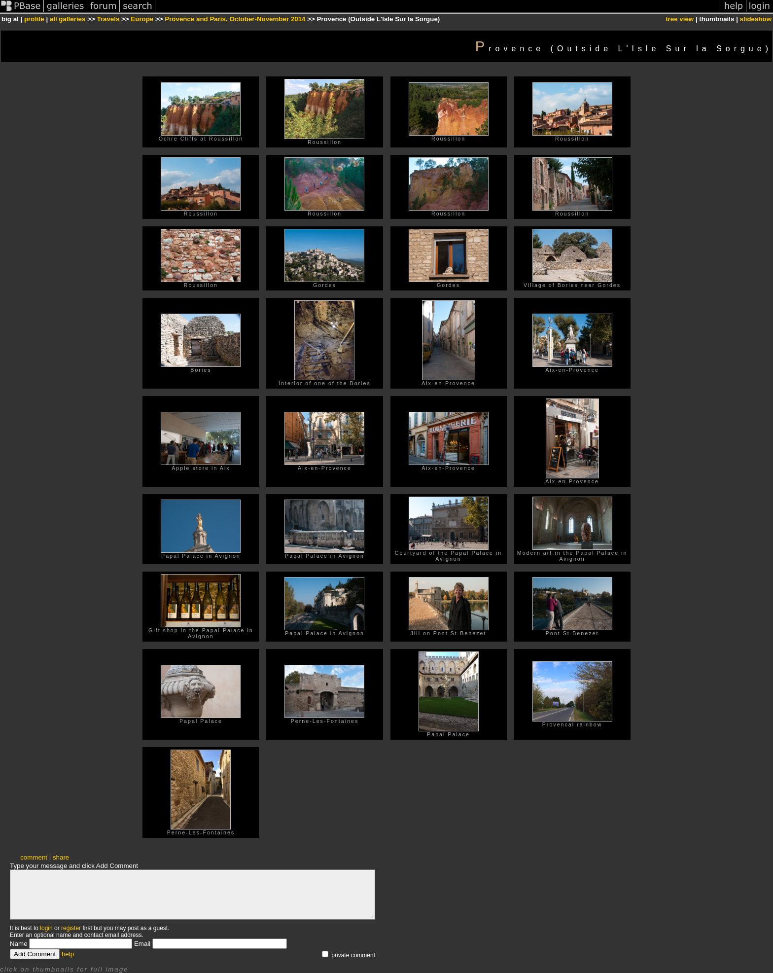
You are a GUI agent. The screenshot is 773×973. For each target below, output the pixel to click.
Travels (108, 19)
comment (33, 857)
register (71, 928)
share (61, 857)
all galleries (68, 19)
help (68, 954)
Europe (142, 19)
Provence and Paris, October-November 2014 (235, 19)
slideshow (756, 19)
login (46, 928)
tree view (680, 19)
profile (34, 19)
